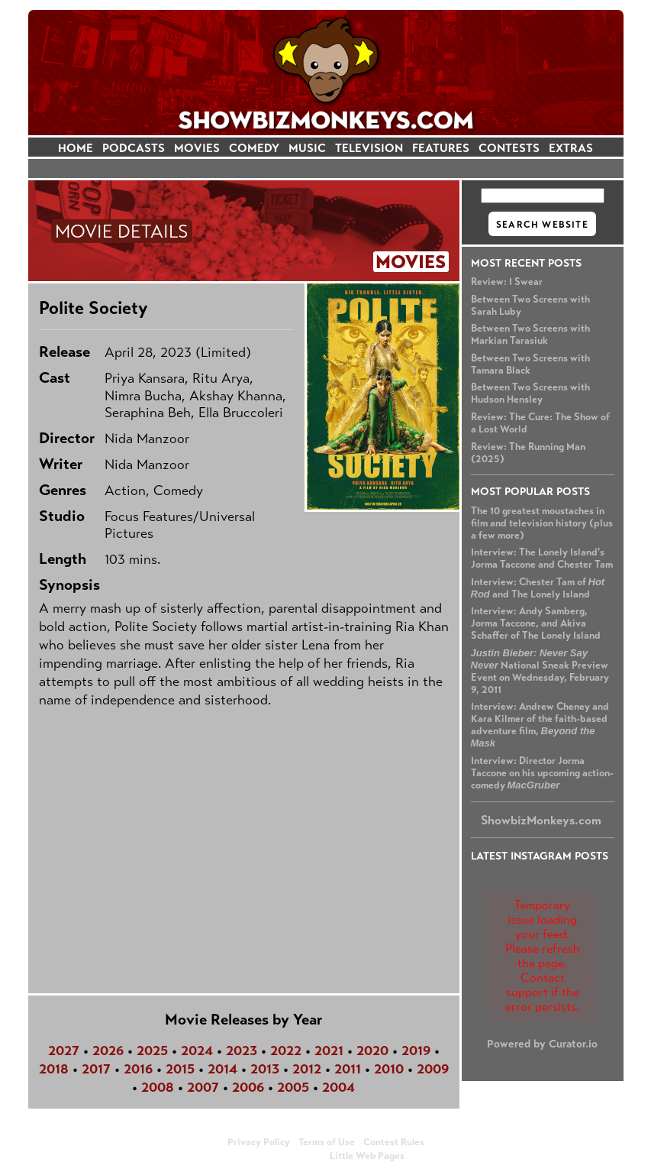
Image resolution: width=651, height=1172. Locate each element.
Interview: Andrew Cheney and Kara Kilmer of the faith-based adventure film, (540, 725)
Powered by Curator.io (542, 1044)
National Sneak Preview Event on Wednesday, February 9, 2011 (540, 671)
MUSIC (307, 148)
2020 (372, 1050)
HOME (75, 148)
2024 (197, 1050)
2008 (157, 1087)
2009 (433, 1068)
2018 (54, 1068)
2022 (285, 1050)
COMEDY (254, 148)
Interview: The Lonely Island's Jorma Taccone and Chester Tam (542, 558)
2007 (203, 1087)
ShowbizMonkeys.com (541, 820)
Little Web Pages (367, 1156)
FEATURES (440, 148)
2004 (338, 1087)
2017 (96, 1068)
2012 (306, 1068)
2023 (241, 1050)
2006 (248, 1087)
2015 (180, 1068)
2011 (347, 1068)
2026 (108, 1050)
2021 (328, 1050)
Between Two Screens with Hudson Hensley (530, 393)
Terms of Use (326, 1142)
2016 (138, 1068)
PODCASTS (133, 148)
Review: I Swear (507, 282)
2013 (264, 1068)
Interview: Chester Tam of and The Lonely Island (538, 588)
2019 (415, 1050)
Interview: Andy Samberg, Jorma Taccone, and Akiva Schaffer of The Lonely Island (536, 623)
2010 (389, 1068)
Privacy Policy (258, 1142)
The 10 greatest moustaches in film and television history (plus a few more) (542, 523)
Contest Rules (393, 1142)
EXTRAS (571, 148)
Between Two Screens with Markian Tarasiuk (530, 334)
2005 (293, 1087)
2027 (63, 1050)
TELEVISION (369, 148)
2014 (222, 1068)
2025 (152, 1050)
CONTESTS (509, 148)
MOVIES (197, 148)
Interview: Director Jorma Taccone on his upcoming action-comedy (542, 773)
